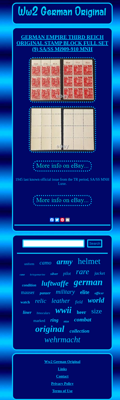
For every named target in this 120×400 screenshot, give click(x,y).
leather (60, 300)
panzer (45, 293)
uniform (29, 264)
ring (54, 320)
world (96, 300)
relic (40, 300)
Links (62, 369)
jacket (99, 273)
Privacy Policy (62, 384)
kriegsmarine (37, 274)
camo (45, 263)
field (78, 302)
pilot (67, 273)
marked (39, 321)
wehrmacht (62, 339)
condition (29, 285)
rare (82, 271)
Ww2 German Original (62, 362)
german (88, 282)
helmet (89, 261)
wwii (63, 310)
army (65, 261)
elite (84, 292)
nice (66, 321)
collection (79, 331)
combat (82, 319)
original (49, 329)
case (22, 274)
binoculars (43, 313)
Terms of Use (62, 391)
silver (54, 274)
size (96, 311)
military (65, 292)
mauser (27, 292)
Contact (62, 376)
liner (27, 312)
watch (25, 302)
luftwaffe (55, 283)
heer (81, 312)
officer (99, 293)
